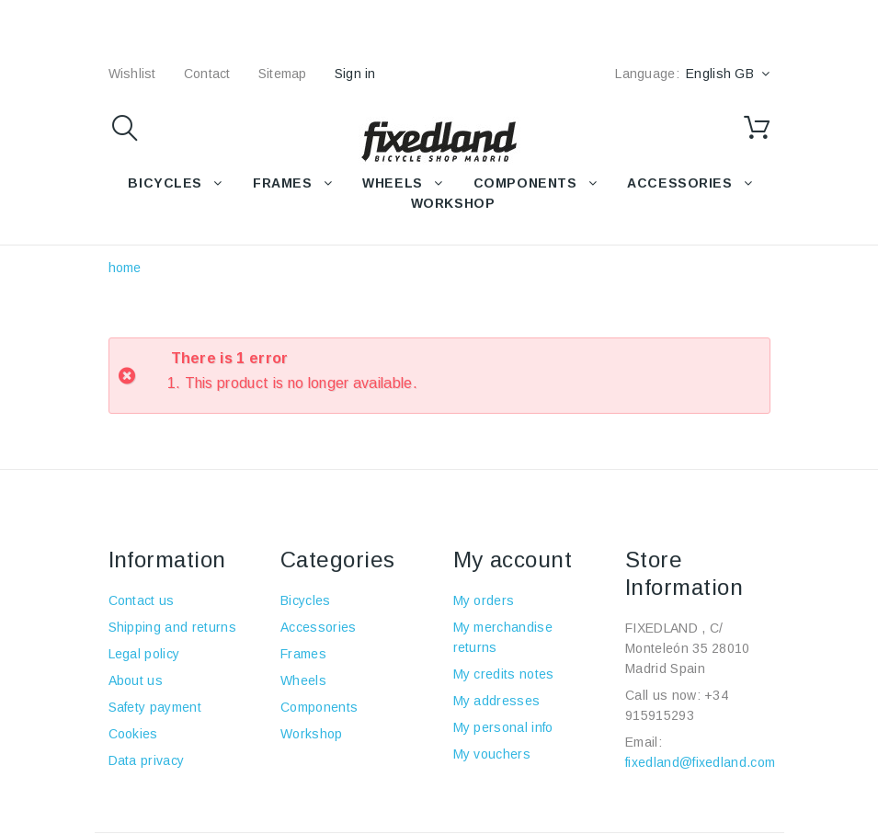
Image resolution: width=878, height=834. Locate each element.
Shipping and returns (172, 627)
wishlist (132, 73)
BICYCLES (164, 183)
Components (319, 707)
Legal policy (144, 653)
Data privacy (146, 760)
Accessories (679, 183)
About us (136, 680)
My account (513, 559)
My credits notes (503, 674)
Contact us (141, 600)
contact (207, 73)
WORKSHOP (453, 203)
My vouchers (492, 754)
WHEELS (392, 183)
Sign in (355, 73)
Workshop (311, 733)
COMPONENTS (525, 183)
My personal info (503, 727)
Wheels (303, 680)
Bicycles (305, 600)
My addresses (497, 700)
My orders (484, 600)
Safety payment (154, 707)
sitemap (282, 73)
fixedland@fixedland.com (700, 762)
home (125, 267)
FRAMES (282, 183)
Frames (303, 653)
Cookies (133, 733)
